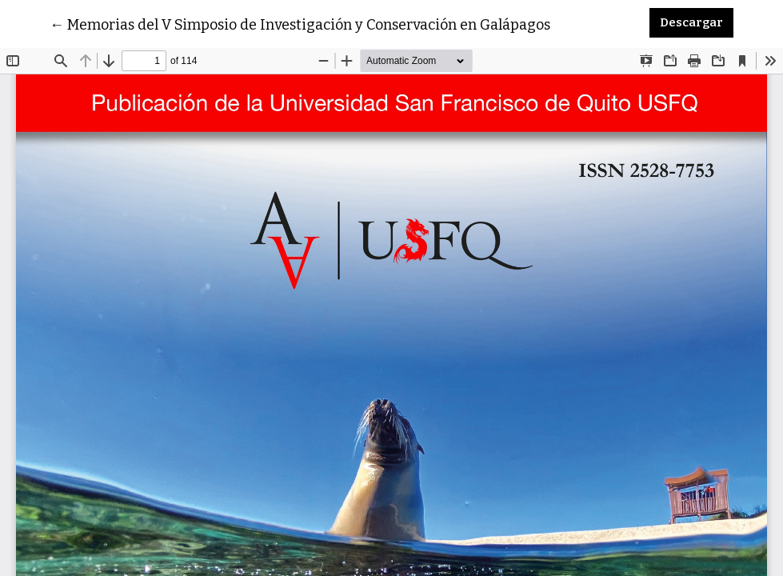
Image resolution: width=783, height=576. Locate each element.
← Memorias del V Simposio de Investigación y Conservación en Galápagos (300, 24)
